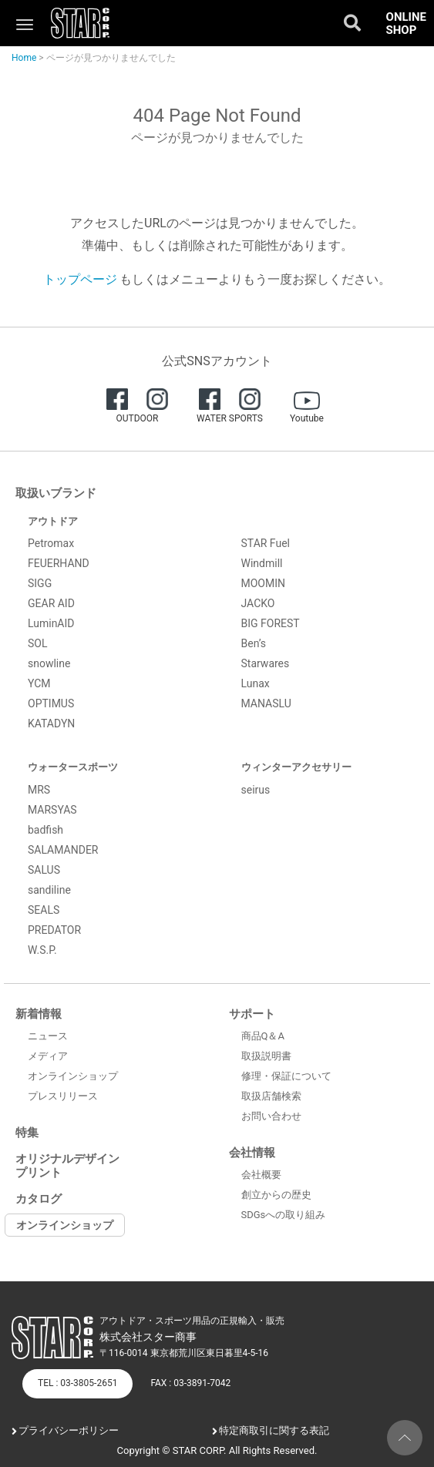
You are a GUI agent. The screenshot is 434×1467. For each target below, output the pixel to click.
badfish (45, 830)
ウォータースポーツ (73, 767)
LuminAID (51, 623)
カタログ (38, 1199)
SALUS (44, 870)
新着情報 (38, 1014)
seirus (256, 790)
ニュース (48, 1036)
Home (24, 57)
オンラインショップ (73, 1076)
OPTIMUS (51, 703)
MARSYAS (52, 810)
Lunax (255, 683)
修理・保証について (286, 1076)
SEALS (43, 910)
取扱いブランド (55, 493)
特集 (27, 1133)
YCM (39, 683)
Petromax (51, 543)
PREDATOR (54, 930)
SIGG (40, 583)
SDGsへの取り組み (283, 1214)
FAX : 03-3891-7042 (190, 1383)
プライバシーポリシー (69, 1430)
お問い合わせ (271, 1116)
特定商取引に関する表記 (274, 1430)
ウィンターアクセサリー (296, 767)
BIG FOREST (270, 623)
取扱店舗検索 (271, 1096)
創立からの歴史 (276, 1194)
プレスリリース (63, 1096)
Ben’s (254, 643)
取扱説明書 (266, 1056)
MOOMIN (263, 583)
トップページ (80, 279)
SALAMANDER (63, 850)
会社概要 (261, 1174)
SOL (37, 643)
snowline (49, 663)
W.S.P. (42, 950)
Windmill (262, 563)
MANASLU (266, 703)
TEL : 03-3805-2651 (77, 1383)
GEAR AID (51, 603)
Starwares (265, 663)
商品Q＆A (262, 1036)
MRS (39, 790)
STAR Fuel (266, 543)
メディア (48, 1056)
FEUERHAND (58, 563)
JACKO (258, 603)
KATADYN (51, 723)
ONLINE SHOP (406, 23)
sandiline (49, 890)
